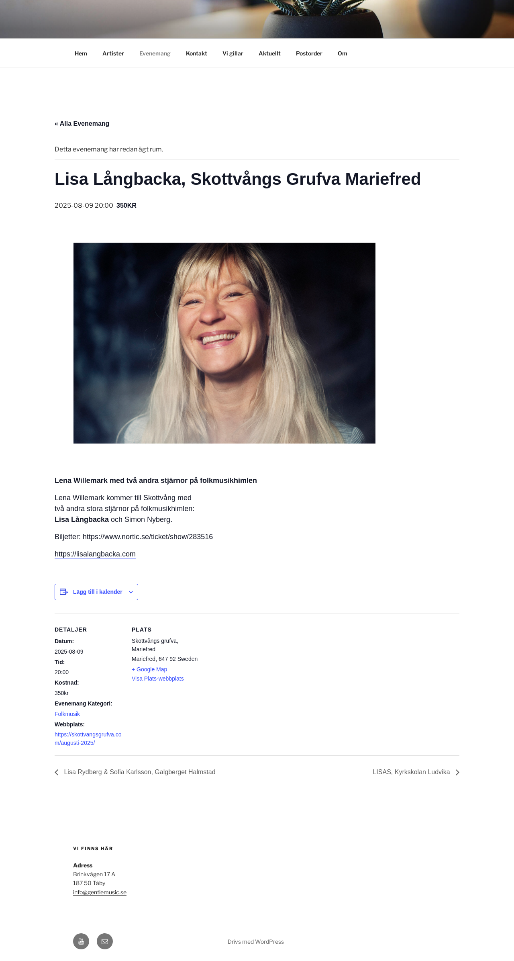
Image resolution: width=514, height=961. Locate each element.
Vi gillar (232, 53)
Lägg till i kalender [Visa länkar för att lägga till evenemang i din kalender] (97, 592)
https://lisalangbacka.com (95, 554)
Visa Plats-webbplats (158, 678)
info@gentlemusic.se (99, 892)
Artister (113, 53)
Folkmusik (67, 714)
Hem (81, 53)
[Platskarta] (251, 668)
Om (342, 53)
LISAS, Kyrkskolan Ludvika (412, 772)
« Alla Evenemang (82, 123)
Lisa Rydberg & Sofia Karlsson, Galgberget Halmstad (139, 772)
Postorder (309, 53)
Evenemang (155, 53)
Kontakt (196, 53)
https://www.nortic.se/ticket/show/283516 (148, 537)
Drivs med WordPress (256, 941)
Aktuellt (270, 53)
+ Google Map (149, 669)
